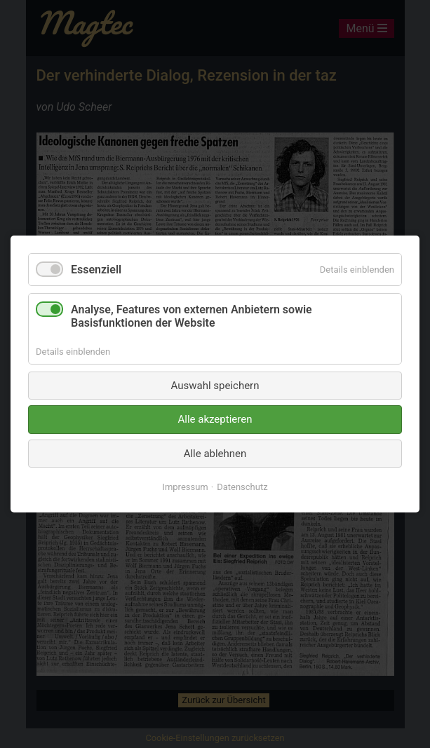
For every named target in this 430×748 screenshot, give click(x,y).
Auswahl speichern (215, 385)
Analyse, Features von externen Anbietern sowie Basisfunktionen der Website (191, 316)
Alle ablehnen (215, 453)
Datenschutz (242, 487)
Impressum (185, 487)
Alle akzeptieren (215, 419)
